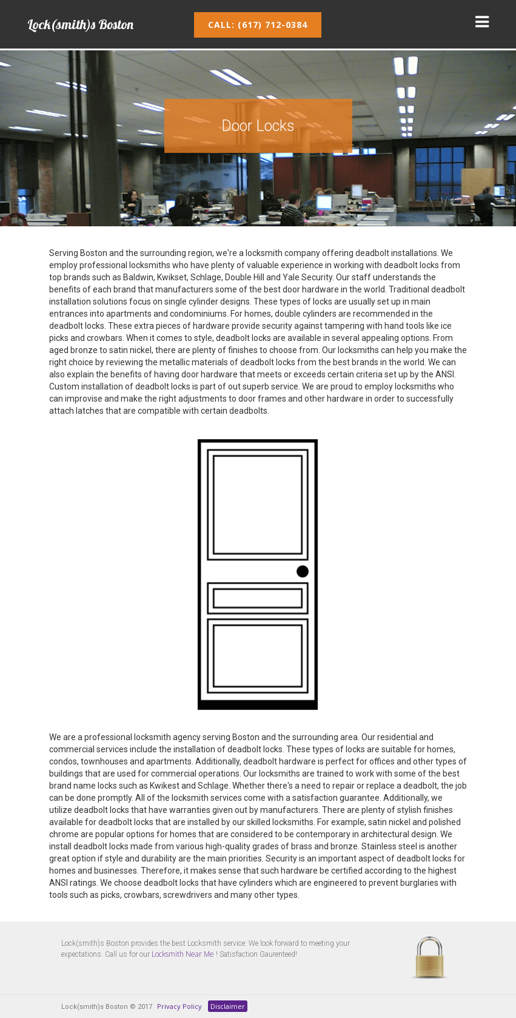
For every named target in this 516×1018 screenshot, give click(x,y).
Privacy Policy (179, 1006)
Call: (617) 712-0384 (257, 24)
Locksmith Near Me (183, 954)
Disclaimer (227, 1006)
